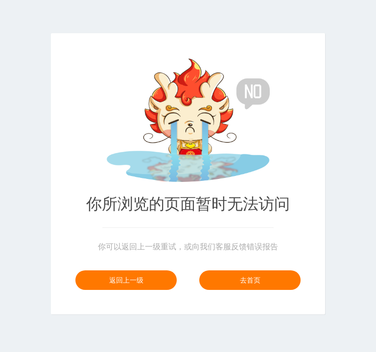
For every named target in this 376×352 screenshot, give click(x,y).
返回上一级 (126, 280)
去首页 (250, 280)
